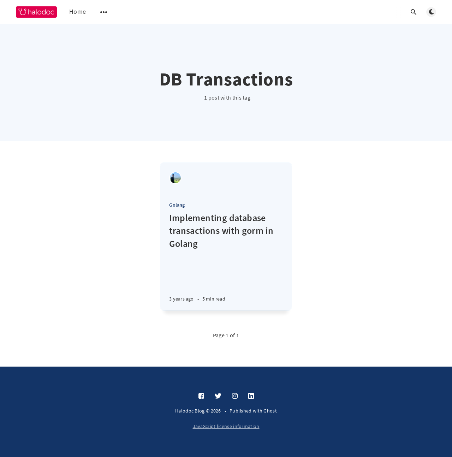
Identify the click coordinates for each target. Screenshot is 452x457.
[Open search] (413, 12)
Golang (177, 205)
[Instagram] (235, 396)
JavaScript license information (226, 426)
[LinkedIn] (251, 396)
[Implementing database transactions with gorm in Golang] (225, 261)
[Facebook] (201, 396)
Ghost (270, 411)
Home (77, 11)
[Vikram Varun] (175, 178)
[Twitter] (218, 396)
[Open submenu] (103, 12)
